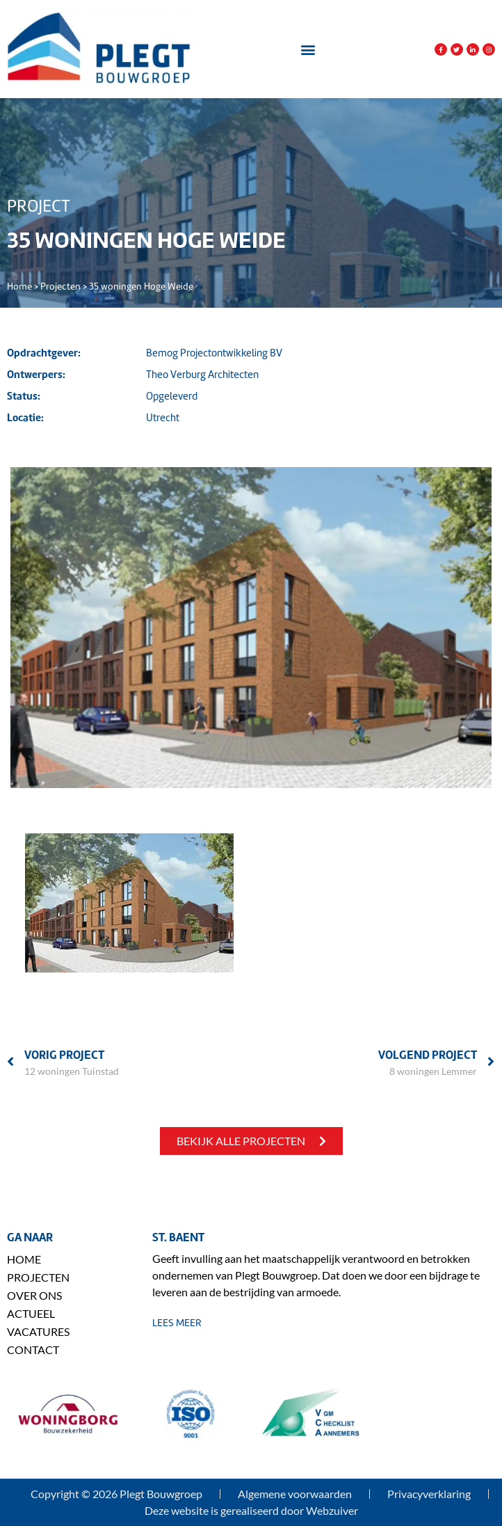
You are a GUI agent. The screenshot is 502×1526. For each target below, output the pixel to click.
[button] (307, 49)
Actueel (31, 1313)
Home (19, 286)
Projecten (60, 286)
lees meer (177, 1322)
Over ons (34, 1295)
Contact (33, 1349)
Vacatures (38, 1331)
